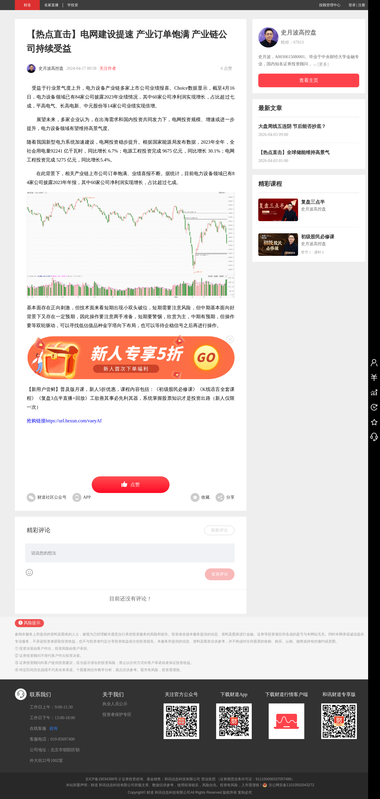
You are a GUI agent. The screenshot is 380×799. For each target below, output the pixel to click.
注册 (361, 5)
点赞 (130, 484)
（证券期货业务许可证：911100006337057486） (255, 779)
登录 (352, 5)
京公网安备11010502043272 (291, 785)
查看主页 (308, 80)
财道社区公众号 (46, 497)
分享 (225, 497)
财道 (27, 5)
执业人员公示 (114, 704)
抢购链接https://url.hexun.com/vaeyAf (64, 420)
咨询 (53, 728)
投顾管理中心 (330, 5)
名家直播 (51, 5)
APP (81, 497)
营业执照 (208, 779)
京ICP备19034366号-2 (103, 779)
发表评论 (219, 574)
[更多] (323, 64)
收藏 (200, 497)
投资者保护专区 (117, 714)
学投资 (72, 5)
